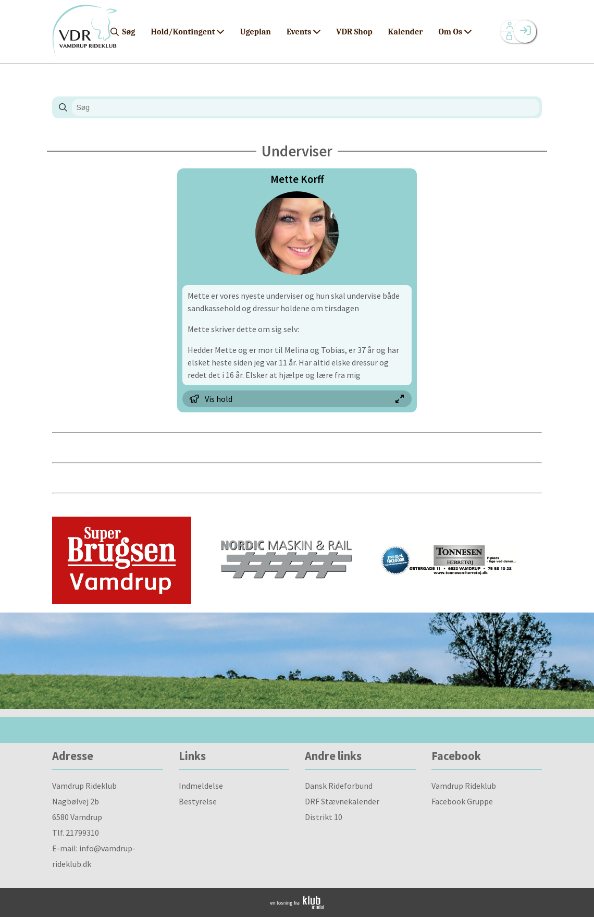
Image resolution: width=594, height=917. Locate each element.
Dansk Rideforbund (339, 785)
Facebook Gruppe (462, 801)
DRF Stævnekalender (342, 801)
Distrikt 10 (323, 817)
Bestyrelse (198, 801)
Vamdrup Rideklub (463, 785)
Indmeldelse (201, 785)
